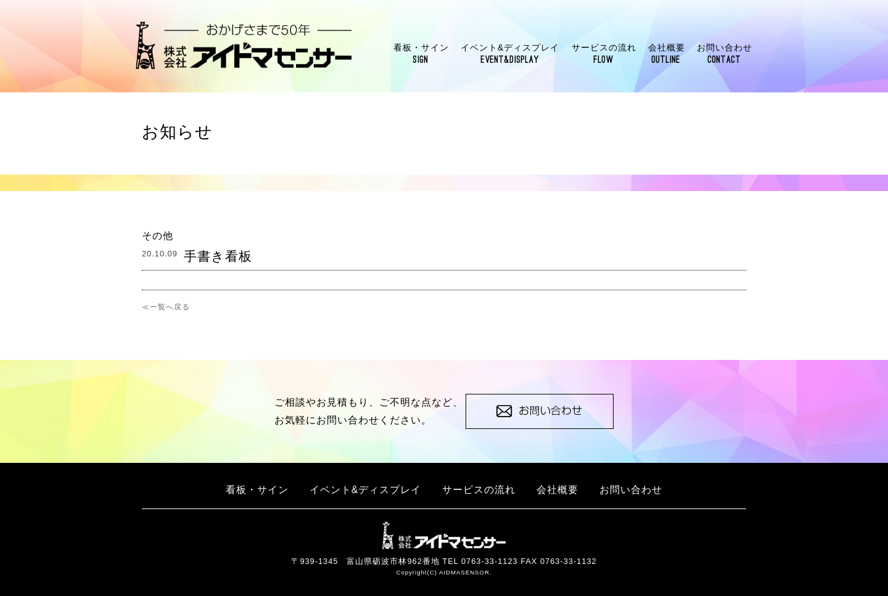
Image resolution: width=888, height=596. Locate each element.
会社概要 (666, 54)
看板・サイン (421, 54)
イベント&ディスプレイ (510, 54)
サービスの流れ (604, 54)
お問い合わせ (724, 54)
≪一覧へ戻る (166, 307)
